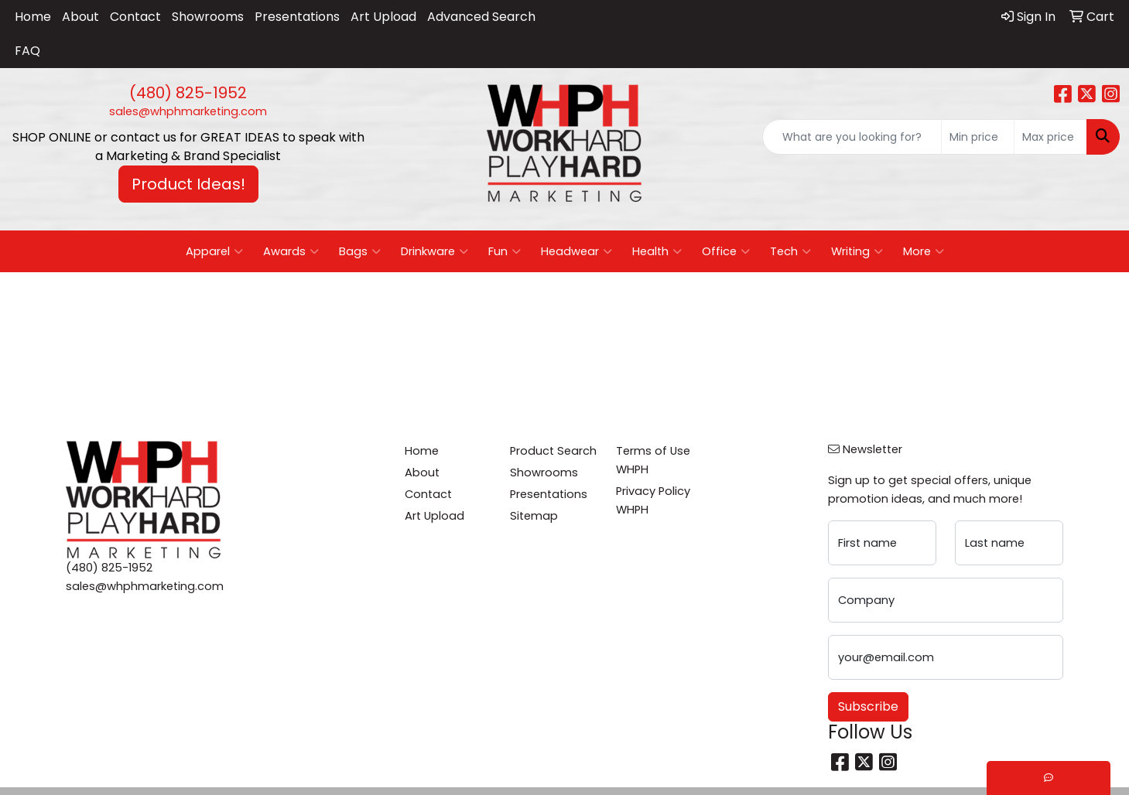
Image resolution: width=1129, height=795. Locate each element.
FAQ (27, 51)
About (80, 17)
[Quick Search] (852, 137)
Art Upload (383, 17)
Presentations (297, 17)
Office (726, 251)
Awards (291, 251)
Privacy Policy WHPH (653, 500)
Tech (790, 251)
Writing (857, 251)
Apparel (214, 251)
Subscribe (868, 706)
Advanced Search (481, 17)
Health (657, 251)
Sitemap (534, 516)
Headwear (576, 251)
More (923, 251)
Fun (504, 251)
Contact (135, 17)
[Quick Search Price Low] (977, 137)
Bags (360, 251)
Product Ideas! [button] (188, 184)
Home (33, 17)
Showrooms (208, 17)
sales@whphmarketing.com (188, 111)
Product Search (553, 451)
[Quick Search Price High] (1050, 137)
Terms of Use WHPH (653, 460)
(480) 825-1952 (188, 93)
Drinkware (434, 251)
